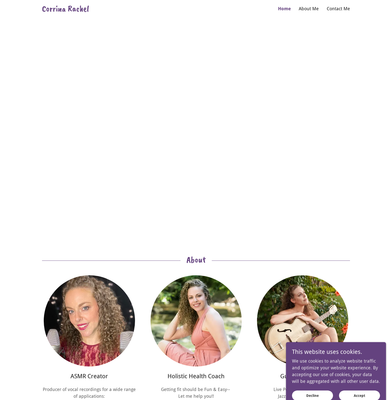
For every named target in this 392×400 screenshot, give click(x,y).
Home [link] (284, 8)
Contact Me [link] (338, 8)
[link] (119, 9)
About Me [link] (309, 8)
